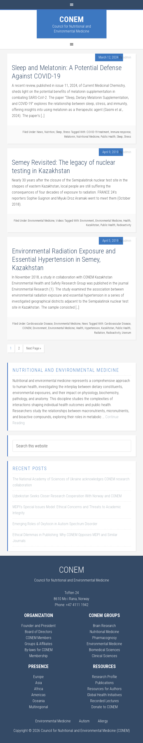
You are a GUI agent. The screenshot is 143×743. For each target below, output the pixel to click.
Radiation (99, 332)
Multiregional (38, 707)
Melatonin (69, 136)
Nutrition (49, 132)
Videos (60, 220)
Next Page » (33, 348)
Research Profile (104, 677)
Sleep (59, 132)
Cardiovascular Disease (40, 323)
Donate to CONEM (104, 707)
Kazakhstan (92, 225)
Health (126, 220)
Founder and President (38, 625)
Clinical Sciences (104, 656)
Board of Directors (38, 632)
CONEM (71, 19)
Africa (38, 689)
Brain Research (104, 625)
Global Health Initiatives (104, 695)
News (40, 132)
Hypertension (92, 328)
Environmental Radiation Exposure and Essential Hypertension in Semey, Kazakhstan (64, 259)
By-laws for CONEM (39, 650)
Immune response (120, 132)
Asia (38, 683)
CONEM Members (38, 638)
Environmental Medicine (41, 220)
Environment (87, 220)
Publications (104, 683)
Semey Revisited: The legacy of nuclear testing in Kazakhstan (63, 166)
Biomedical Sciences (104, 650)
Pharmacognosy (104, 638)
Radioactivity (124, 225)
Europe (38, 677)
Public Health (108, 136)
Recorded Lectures (104, 701)
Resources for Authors (104, 689)
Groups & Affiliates (38, 644)
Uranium (126, 332)
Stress (66, 132)
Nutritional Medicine (87, 136)
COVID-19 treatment (97, 132)
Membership (38, 656)
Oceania (39, 701)
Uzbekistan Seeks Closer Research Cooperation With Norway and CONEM (67, 496)
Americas (38, 695)
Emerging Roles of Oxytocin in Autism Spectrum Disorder (55, 524)
